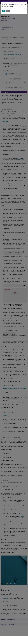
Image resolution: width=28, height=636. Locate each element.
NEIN (8, 11)
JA (3, 11)
